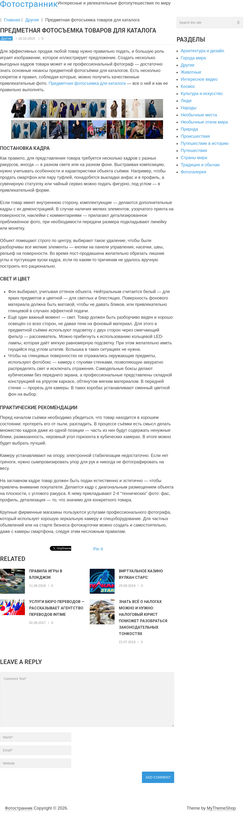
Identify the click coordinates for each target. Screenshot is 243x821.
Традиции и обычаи (200, 164)
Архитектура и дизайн (202, 50)
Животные (191, 72)
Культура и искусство (201, 93)
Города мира (193, 58)
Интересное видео (199, 79)
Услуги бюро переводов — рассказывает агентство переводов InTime (56, 608)
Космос (188, 86)
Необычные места (199, 115)
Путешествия (194, 150)
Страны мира (194, 157)
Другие (32, 20)
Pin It (98, 549)
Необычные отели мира (204, 122)
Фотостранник (18, 808)
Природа (189, 129)
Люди (186, 100)
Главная (12, 20)
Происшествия (195, 136)
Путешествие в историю (205, 143)
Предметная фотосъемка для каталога (87, 83)
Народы (188, 107)
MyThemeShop (221, 808)
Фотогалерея (193, 172)
